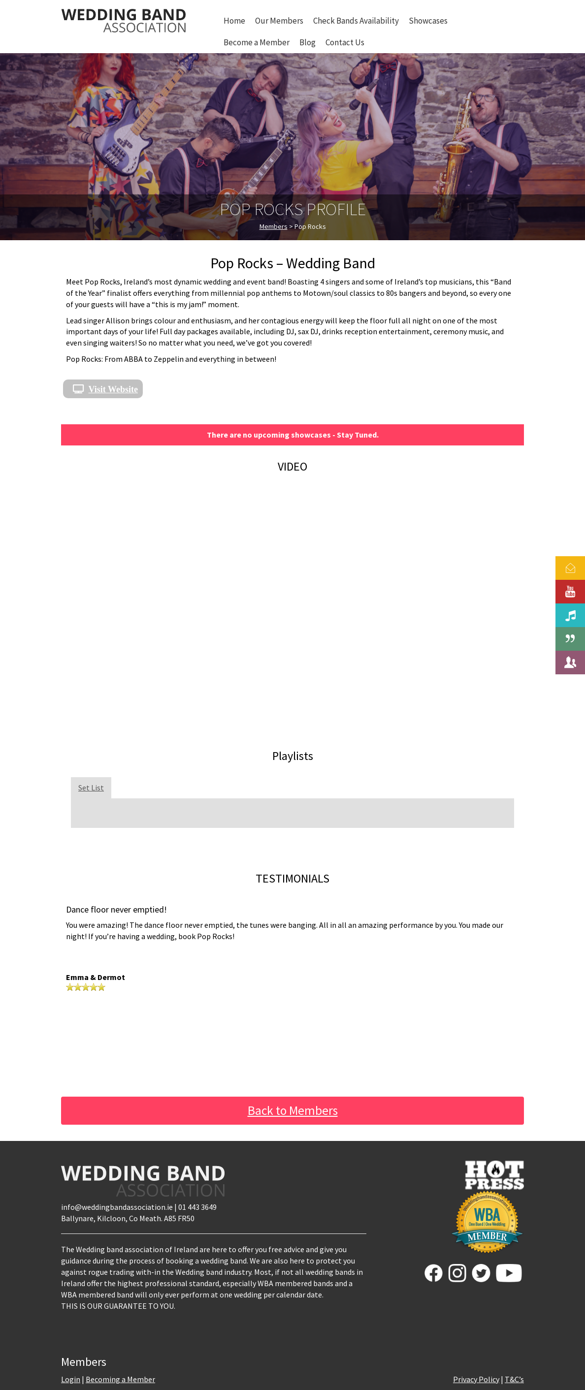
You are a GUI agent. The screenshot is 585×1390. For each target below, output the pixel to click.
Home (234, 20)
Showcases (428, 20)
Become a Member (257, 42)
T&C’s (514, 1379)
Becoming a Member (120, 1379)
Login (70, 1379)
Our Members (279, 20)
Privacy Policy (476, 1379)
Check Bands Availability (356, 20)
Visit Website (113, 388)
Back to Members (293, 1110)
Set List (91, 787)
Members (274, 226)
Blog (307, 42)
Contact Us (344, 42)
